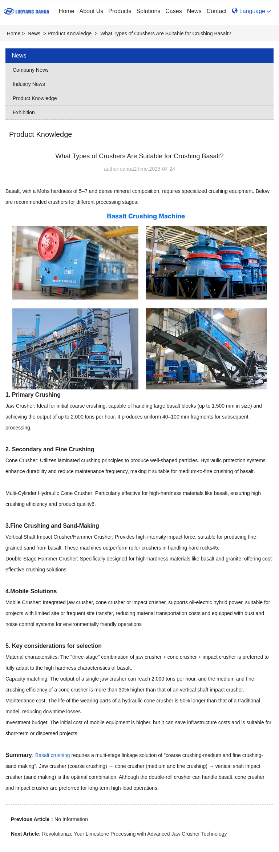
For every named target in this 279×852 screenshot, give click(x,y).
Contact (217, 11)
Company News (31, 70)
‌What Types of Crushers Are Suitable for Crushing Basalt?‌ (165, 33)
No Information (71, 819)
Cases (173, 11)
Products (119, 11)
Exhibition (24, 112)
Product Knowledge (70, 33)
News (194, 11)
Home (66, 11)
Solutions (148, 11)
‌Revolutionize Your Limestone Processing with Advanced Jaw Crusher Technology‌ (134, 834)
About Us (92, 11)
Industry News (29, 84)
